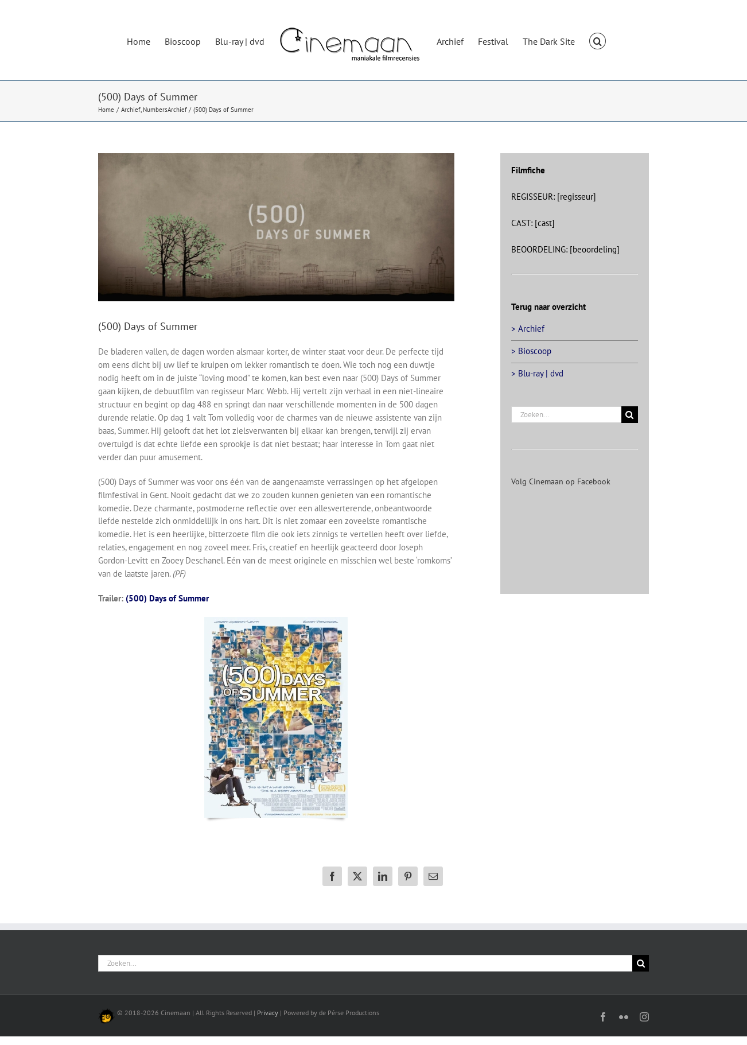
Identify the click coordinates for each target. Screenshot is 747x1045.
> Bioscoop (531, 350)
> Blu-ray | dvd (537, 373)
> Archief (527, 328)
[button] (597, 40)
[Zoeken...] (566, 414)
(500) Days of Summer (167, 598)
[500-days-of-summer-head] (276, 227)
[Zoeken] (629, 414)
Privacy (267, 1012)
